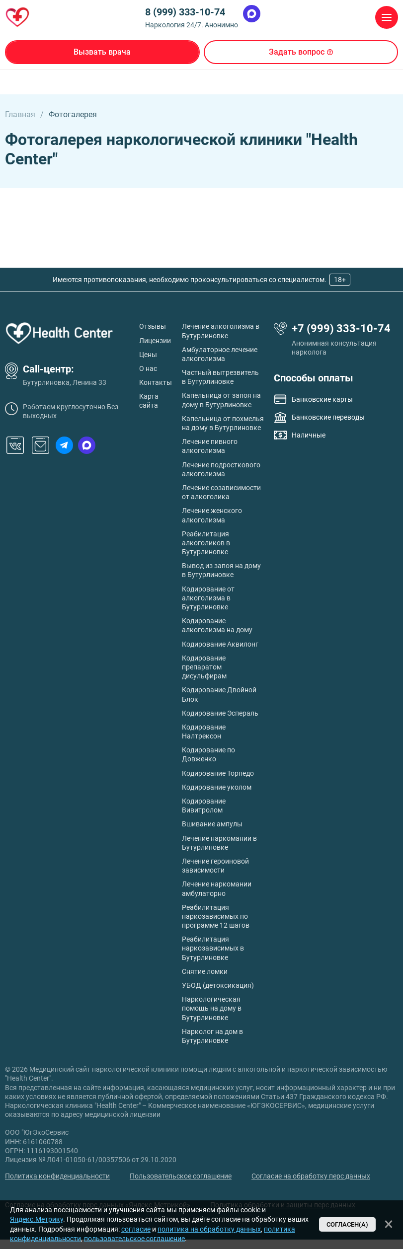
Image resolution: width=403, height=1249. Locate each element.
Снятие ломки (205, 971)
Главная (20, 114)
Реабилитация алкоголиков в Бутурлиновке (206, 543)
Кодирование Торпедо (218, 773)
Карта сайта (149, 400)
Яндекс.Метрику (36, 1219)
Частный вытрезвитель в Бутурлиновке (220, 376)
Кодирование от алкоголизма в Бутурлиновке (208, 598)
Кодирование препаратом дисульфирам (204, 667)
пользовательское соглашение (134, 1239)
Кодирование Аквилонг (220, 644)
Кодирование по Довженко (208, 754)
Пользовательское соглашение (181, 1176)
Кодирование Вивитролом (204, 805)
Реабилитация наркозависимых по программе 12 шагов (215, 916)
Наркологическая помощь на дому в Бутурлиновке (212, 1008)
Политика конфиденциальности (57, 1176)
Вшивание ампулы (212, 824)
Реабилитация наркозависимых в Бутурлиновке (213, 948)
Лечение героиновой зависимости (215, 865)
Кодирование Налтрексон (204, 731)
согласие (136, 1229)
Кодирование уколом (216, 787)
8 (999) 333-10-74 (185, 12)
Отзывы (152, 326)
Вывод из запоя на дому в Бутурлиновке (221, 570)
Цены (148, 355)
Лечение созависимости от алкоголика (221, 492)
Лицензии (155, 341)
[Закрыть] (389, 1224)
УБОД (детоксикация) (218, 985)
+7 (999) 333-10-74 (341, 328)
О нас (148, 368)
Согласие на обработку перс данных (310, 1176)
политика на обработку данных (209, 1229)
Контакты (155, 382)
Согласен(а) (347, 1224)
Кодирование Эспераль (220, 713)
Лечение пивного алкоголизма (210, 446)
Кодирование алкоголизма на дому (217, 625)
